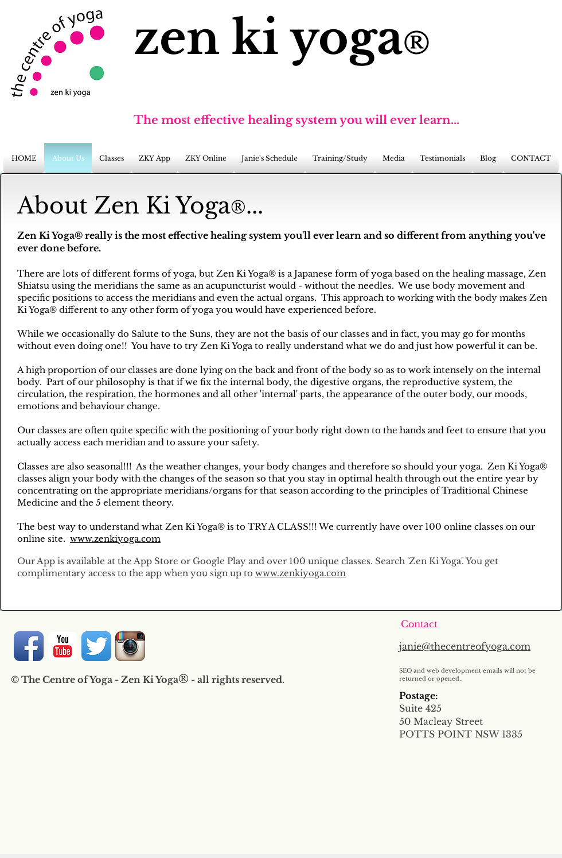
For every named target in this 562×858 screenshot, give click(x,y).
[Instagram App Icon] (130, 646)
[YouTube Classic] (62, 646)
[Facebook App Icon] (29, 646)
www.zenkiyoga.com (115, 538)
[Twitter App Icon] (96, 646)
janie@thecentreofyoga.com (464, 646)
